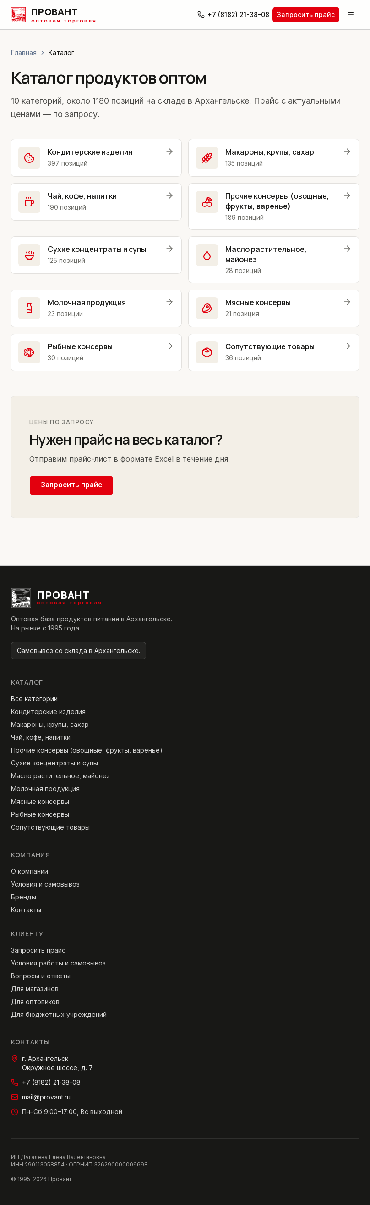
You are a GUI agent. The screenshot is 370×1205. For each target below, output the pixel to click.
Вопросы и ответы (41, 976)
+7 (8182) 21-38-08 (233, 14)
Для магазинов (35, 989)
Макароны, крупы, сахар (50, 724)
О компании (29, 871)
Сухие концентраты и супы (54, 763)
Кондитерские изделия (48, 711)
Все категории (34, 699)
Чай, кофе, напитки (41, 737)
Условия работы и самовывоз (58, 963)
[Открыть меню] (351, 14)
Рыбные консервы (40, 814)
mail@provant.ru (41, 1097)
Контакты (26, 910)
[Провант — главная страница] (54, 15)
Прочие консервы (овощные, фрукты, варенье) (87, 750)
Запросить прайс (306, 14)
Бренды (23, 897)
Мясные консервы (40, 801)
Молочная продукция (45, 788)
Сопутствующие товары (50, 827)
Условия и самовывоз (45, 884)
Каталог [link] (61, 52)
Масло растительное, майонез (60, 776)
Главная (24, 52)
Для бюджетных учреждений (59, 1014)
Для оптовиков (35, 1001)
